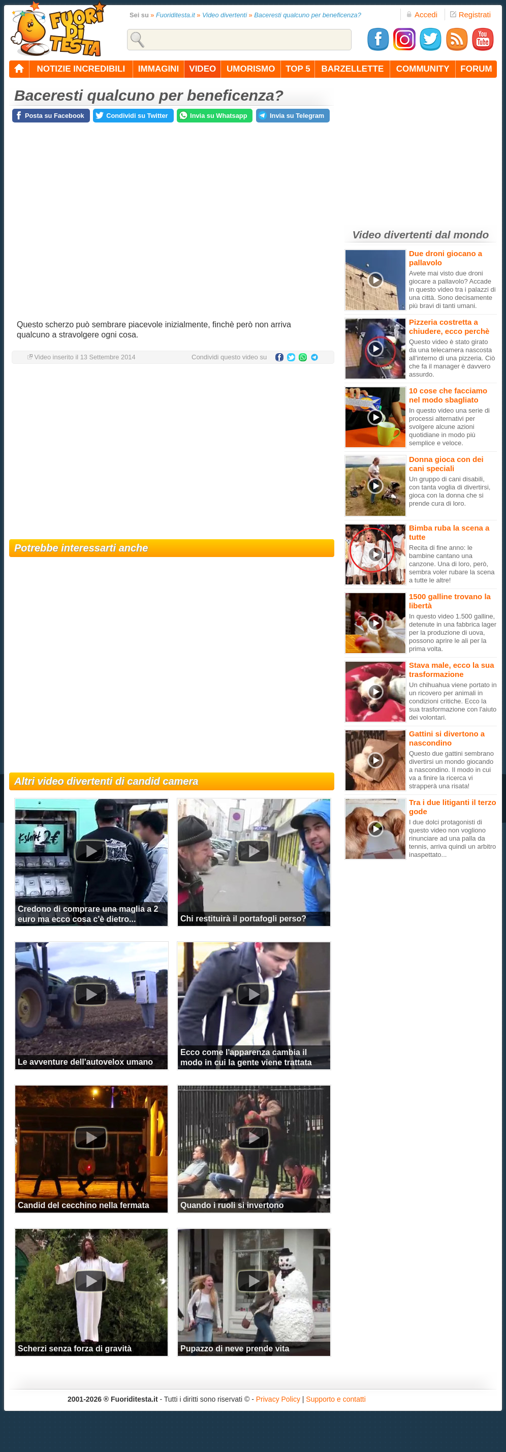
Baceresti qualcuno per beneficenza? (307, 15)
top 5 (298, 69)
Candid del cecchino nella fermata (83, 1205)
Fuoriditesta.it (175, 15)
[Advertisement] (171, 453)
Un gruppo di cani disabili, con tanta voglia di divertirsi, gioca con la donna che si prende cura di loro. (449, 491)
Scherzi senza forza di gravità (75, 1348)
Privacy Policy (278, 1399)
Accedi (421, 14)
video (202, 69)
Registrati (470, 14)
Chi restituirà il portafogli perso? (243, 918)
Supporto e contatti (336, 1399)
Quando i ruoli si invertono (232, 1205)
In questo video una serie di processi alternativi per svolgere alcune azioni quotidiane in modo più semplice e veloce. (449, 427)
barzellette (353, 69)
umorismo (251, 69)
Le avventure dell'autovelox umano (85, 1062)
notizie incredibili (81, 69)
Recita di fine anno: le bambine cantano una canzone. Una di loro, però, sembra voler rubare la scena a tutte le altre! (451, 564)
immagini (158, 69)
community (423, 69)
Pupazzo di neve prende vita (234, 1348)
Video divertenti (224, 15)
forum (476, 69)
